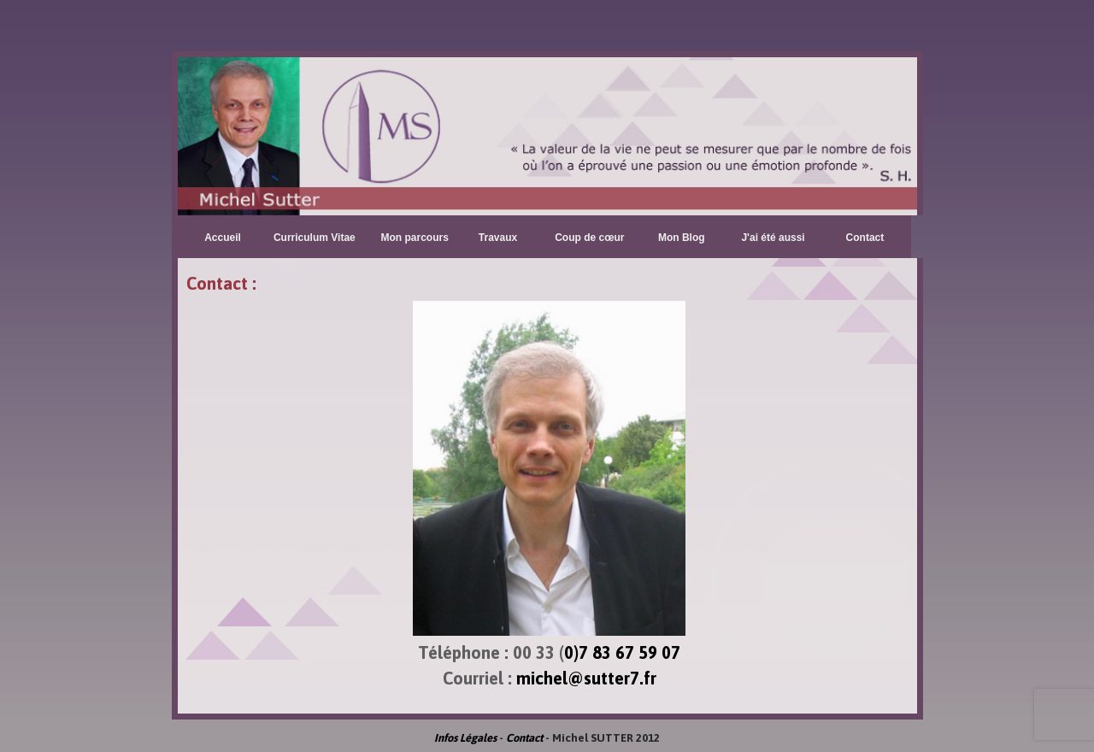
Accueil (222, 238)
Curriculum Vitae (315, 238)
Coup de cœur (589, 238)
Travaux (498, 238)
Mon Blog (681, 238)
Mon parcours (415, 238)
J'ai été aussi (772, 238)
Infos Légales (465, 737)
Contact (865, 238)
